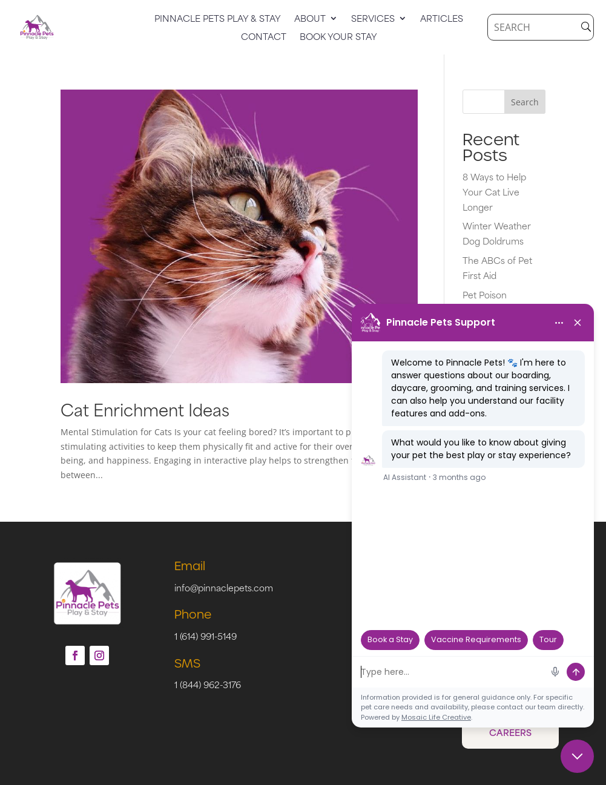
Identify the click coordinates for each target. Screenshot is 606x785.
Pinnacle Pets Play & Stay (217, 19)
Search (525, 102)
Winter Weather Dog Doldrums (497, 233)
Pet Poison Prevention (486, 302)
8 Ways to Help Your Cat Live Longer (494, 191)
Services (373, 19)
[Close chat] (577, 756)
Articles (441, 19)
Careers (510, 732)
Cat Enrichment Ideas (145, 409)
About (310, 19)
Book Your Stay (338, 37)
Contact (263, 37)
